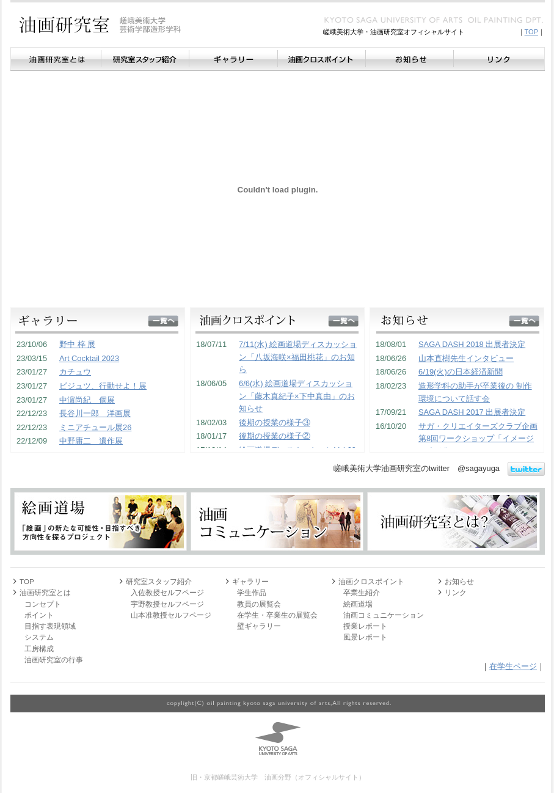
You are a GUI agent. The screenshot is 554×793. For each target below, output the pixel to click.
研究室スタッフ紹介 (145, 59)
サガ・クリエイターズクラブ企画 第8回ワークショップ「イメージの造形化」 (478, 439)
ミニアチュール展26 (95, 427)
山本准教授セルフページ (171, 615)
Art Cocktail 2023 (89, 358)
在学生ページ (513, 666)
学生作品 (251, 592)
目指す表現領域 (50, 626)
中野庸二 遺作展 (91, 440)
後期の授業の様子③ (274, 422)
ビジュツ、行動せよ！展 (103, 385)
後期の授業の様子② (274, 435)
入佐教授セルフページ (167, 592)
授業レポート (365, 626)
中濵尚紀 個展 (87, 399)
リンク (499, 59)
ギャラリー (233, 59)
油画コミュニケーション (383, 615)
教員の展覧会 (259, 604)
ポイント (39, 615)
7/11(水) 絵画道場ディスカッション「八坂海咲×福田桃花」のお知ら (298, 357)
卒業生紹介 (361, 592)
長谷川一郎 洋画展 (95, 413)
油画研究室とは (55, 59)
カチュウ (75, 371)
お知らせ (409, 59)
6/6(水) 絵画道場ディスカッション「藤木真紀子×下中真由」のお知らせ (297, 396)
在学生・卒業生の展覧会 (277, 615)
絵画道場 (358, 604)
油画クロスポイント (321, 59)
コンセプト (42, 604)
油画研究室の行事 (53, 659)
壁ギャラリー (259, 626)
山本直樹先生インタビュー (466, 358)
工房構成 (39, 648)
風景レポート (365, 637)
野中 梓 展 (77, 344)
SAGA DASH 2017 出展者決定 (471, 412)
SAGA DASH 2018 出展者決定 (471, 344)
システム (39, 637)
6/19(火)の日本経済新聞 (460, 371)
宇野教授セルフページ (167, 604)
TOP (531, 31)
